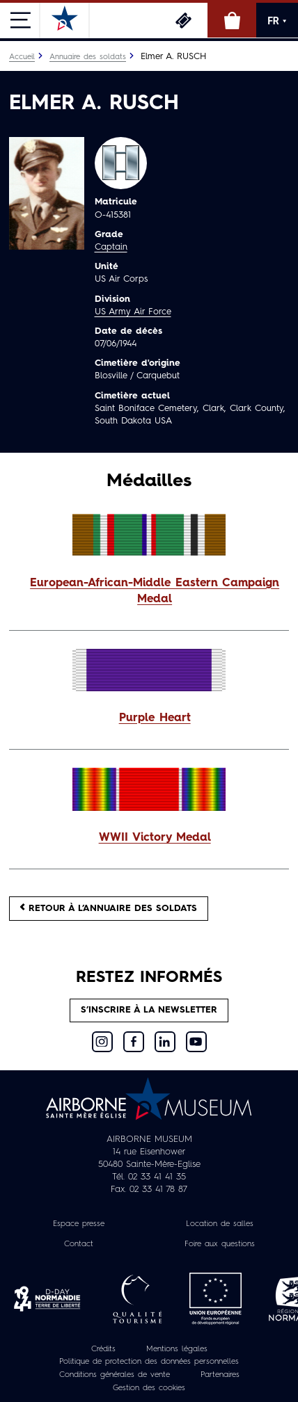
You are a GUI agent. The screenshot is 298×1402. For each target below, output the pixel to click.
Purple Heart (155, 718)
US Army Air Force (133, 311)
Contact (78, 1244)
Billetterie (183, 20)
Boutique (231, 20)
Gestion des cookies (149, 1388)
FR (277, 20)
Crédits (103, 1349)
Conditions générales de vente (114, 1375)
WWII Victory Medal (155, 838)
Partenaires (220, 1375)
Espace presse (78, 1224)
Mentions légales (176, 1349)
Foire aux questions (220, 1244)
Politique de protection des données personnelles (149, 1362)
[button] (149, 592)
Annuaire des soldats (87, 57)
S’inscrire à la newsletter (149, 1010)
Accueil (22, 57)
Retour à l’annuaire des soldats (108, 908)
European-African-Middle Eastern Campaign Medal (154, 591)
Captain (111, 247)
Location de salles (219, 1224)
